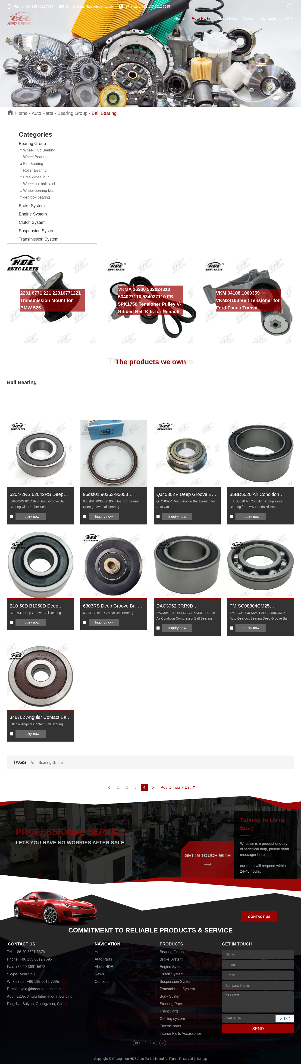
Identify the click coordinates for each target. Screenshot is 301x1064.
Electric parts (170, 1026)
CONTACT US (21, 944)
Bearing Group (72, 113)
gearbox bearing (35, 197)
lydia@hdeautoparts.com (95, 6)
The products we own (150, 362)
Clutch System (32, 222)
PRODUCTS (171, 944)
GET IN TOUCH (237, 944)
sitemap (201, 1059)
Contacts (268, 18)
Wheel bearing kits (36, 191)
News (249, 18)
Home (179, 18)
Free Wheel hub (34, 177)
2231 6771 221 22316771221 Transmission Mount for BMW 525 (50, 300)
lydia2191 (27, 974)
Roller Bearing (33, 170)
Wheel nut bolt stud (37, 184)
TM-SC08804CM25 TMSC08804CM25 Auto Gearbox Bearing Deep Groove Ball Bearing (254, 606)
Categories (35, 134)
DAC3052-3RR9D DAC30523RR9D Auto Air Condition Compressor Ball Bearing (183, 606)
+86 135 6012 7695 (156, 6)
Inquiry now (30, 516)
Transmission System (38, 239)
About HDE (227, 18)
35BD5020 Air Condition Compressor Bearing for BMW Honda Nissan (254, 495)
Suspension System (37, 230)
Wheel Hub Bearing (37, 150)
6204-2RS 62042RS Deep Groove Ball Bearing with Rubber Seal (36, 495)
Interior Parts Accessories (180, 1033)
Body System (170, 996)
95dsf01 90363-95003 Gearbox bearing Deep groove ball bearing (106, 495)
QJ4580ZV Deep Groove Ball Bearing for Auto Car (186, 495)
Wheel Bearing (33, 157)
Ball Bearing (104, 113)
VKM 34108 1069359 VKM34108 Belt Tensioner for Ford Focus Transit (247, 300)
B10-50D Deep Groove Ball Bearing (35, 613)
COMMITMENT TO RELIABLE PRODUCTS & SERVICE (150, 930)
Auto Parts (200, 18)
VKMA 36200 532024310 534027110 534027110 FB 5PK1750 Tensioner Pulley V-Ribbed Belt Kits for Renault (149, 300)
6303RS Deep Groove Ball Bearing (110, 606)
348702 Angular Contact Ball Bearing (39, 717)
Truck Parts (169, 1011)
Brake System (32, 205)
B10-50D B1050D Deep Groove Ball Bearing (34, 606)
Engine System (33, 214)
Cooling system (172, 1019)
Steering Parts (171, 1004)
